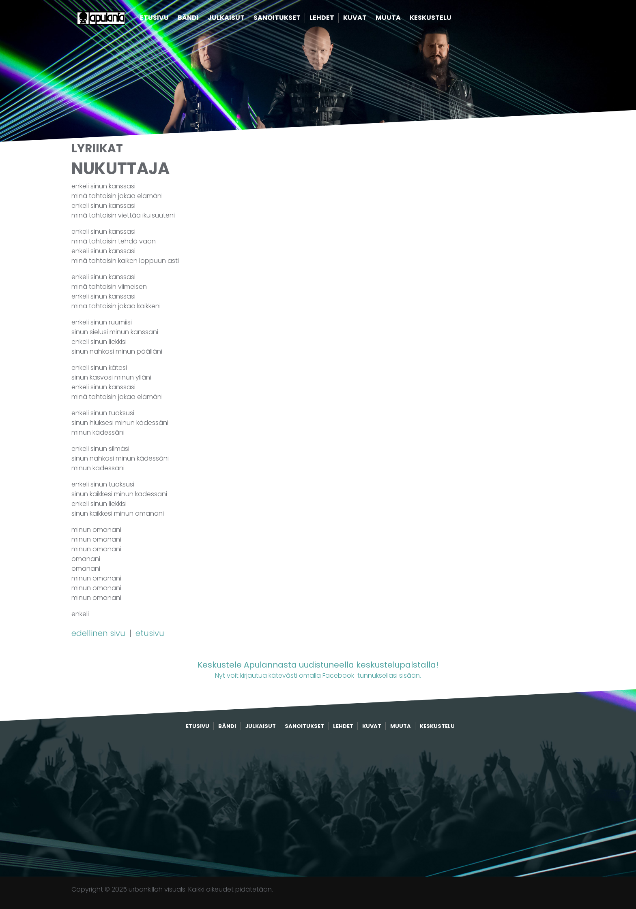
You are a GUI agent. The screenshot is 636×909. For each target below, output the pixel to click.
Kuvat (366, 19)
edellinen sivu (99, 633)
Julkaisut (237, 19)
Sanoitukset (288, 19)
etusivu (149, 633)
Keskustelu (442, 19)
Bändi (199, 19)
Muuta (399, 19)
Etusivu (165, 19)
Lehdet (333, 19)
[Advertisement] (318, 803)
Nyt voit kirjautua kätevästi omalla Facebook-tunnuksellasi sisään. (318, 669)
